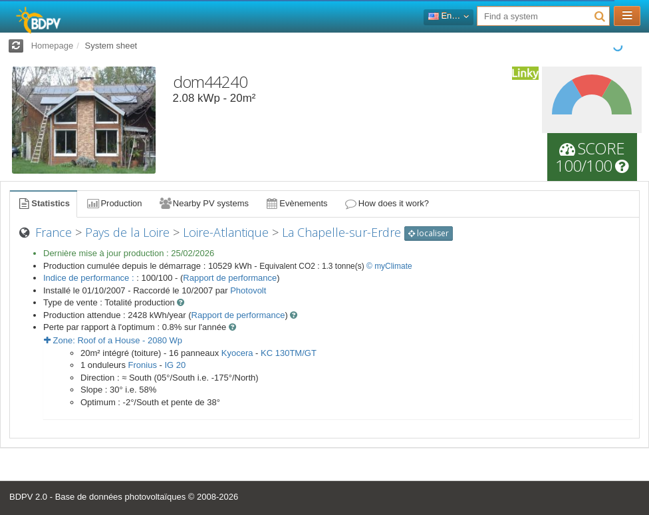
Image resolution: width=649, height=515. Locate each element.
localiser (428, 233)
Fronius (142, 365)
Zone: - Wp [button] (113, 340)
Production (114, 203)
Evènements (296, 203)
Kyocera (237, 353)
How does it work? (387, 203)
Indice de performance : (89, 278)
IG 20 (175, 365)
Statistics (43, 203)
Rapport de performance (230, 278)
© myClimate (389, 266)
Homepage (52, 46)
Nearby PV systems (203, 203)
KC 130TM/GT (289, 353)
